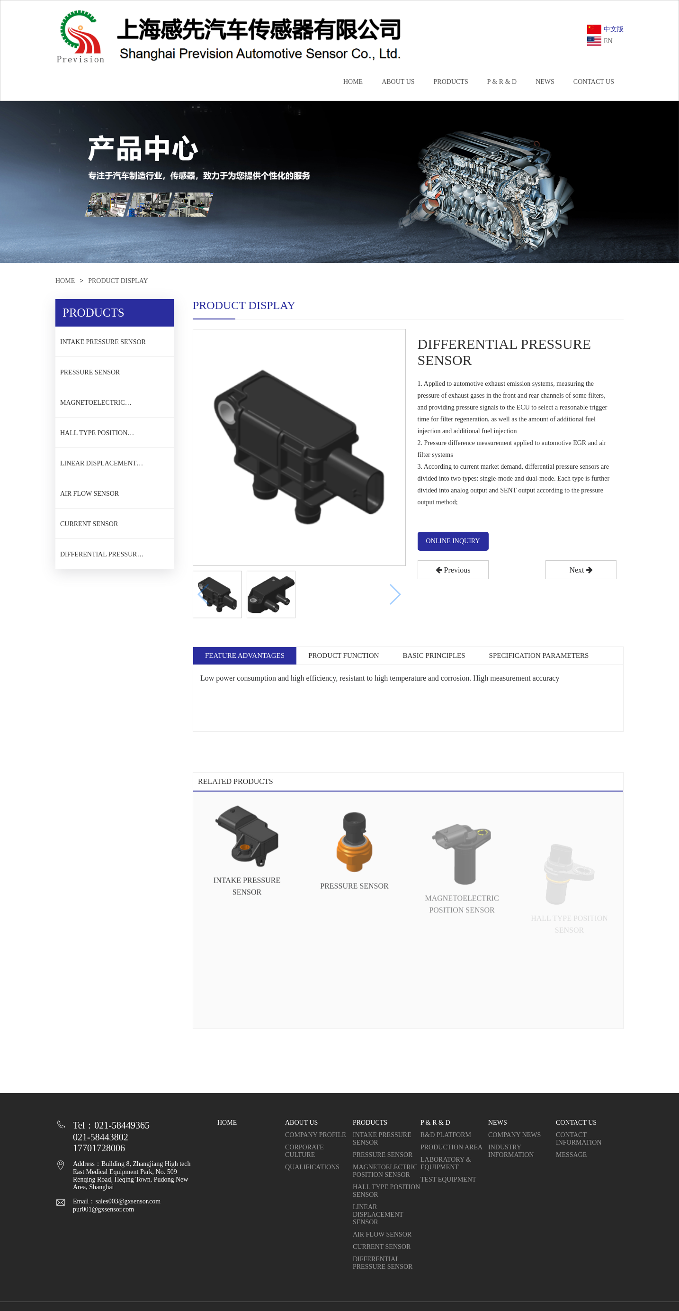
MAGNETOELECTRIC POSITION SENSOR (92, 405)
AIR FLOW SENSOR (89, 493)
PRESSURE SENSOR (90, 372)
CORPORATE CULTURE (304, 1151)
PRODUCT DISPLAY (118, 280)
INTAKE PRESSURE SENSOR (103, 342)
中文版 (605, 29)
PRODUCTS (451, 81)
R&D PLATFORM (445, 1134)
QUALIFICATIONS (312, 1167)
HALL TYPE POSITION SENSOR (93, 436)
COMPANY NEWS (514, 1134)
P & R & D (502, 81)
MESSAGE (571, 1154)
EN (600, 41)
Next (580, 570)
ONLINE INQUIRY (453, 541)
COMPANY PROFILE (315, 1134)
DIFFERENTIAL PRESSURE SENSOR (100, 557)
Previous (453, 570)
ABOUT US (398, 81)
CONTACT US (593, 81)
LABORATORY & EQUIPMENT (445, 1163)
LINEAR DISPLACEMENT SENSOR (98, 466)
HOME (353, 81)
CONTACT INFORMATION (578, 1138)
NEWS (545, 81)
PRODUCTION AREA (451, 1147)
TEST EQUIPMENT (448, 1179)
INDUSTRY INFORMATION (511, 1151)
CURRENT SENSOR (89, 524)
